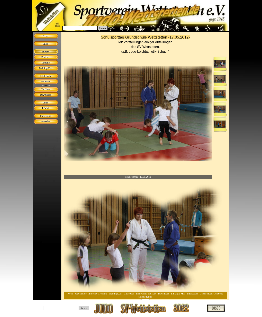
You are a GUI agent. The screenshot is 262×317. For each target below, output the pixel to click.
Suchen (102, 28)
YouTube (151, 293)
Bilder (84, 293)
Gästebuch (129, 293)
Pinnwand (141, 293)
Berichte (93, 293)
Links (174, 293)
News (70, 293)
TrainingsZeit (115, 293)
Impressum (192, 293)
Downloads (163, 293)
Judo (77, 293)
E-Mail (181, 293)
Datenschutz (206, 293)
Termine (103, 293)
